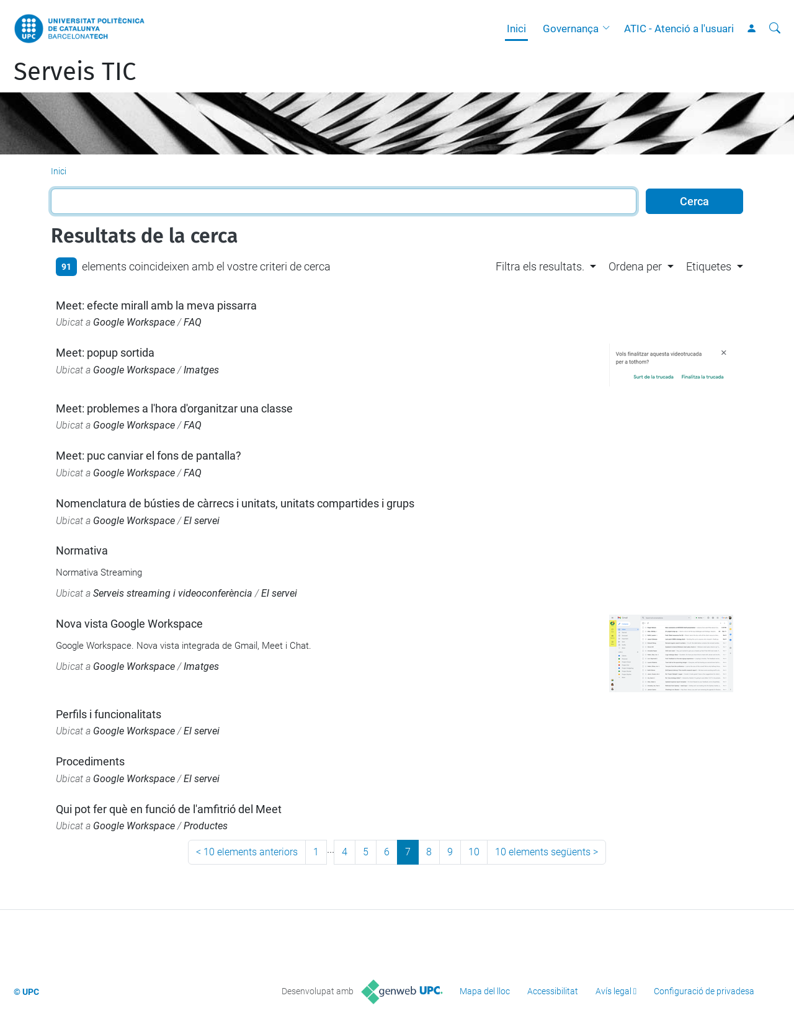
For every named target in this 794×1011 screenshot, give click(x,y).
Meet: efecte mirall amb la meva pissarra (156, 305)
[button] (609, 28)
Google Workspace (134, 322)
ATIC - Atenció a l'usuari (679, 28)
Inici (516, 28)
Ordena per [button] (635, 266)
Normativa (82, 550)
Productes (206, 826)
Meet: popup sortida (105, 352)
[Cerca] (774, 28)
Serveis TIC (75, 72)
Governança (571, 28)
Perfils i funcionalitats (108, 714)
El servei (202, 521)
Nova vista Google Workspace (129, 623)
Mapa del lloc (485, 991)
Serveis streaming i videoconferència (172, 593)
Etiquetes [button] (708, 266)
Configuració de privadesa (704, 991)
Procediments (90, 761)
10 (474, 852)
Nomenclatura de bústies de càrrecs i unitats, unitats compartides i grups (235, 503)
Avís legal (613, 991)
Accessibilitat (552, 991)
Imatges (201, 370)
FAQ (193, 322)
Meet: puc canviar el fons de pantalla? (148, 455)
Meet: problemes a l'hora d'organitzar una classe (174, 408)
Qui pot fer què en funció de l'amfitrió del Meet (169, 809)
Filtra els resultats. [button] (540, 266)
